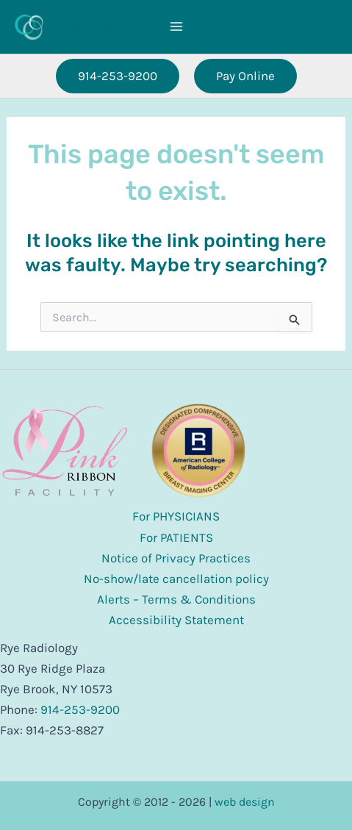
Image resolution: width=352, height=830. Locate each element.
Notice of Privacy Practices (176, 558)
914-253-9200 (80, 709)
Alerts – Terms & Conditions (176, 599)
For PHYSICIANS (176, 516)
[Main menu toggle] (176, 27)
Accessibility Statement (176, 619)
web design (245, 802)
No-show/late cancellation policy (176, 578)
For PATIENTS (176, 537)
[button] (117, 76)
